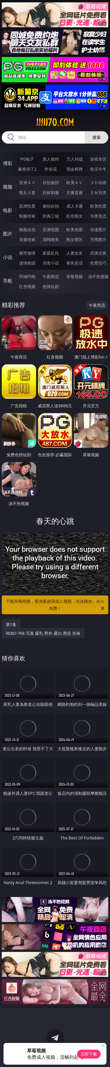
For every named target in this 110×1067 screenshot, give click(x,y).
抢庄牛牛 (98, 169)
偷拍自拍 (51, 206)
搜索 (96, 137)
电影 (7, 210)
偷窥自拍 (27, 229)
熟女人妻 (27, 192)
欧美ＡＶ (74, 182)
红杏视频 (27, 286)
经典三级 (51, 216)
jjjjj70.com (55, 122)
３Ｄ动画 (98, 182)
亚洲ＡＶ (27, 182)
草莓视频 (74, 276)
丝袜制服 (51, 192)
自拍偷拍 (51, 182)
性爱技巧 (98, 263)
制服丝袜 (27, 216)
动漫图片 (98, 229)
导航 (7, 280)
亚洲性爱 (27, 206)
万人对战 (74, 159)
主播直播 (74, 192)
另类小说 (51, 263)
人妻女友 (74, 253)
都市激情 (27, 253)
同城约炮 (27, 276)
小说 (7, 257)
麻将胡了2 (27, 169)
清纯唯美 (51, 239)
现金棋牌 (74, 169)
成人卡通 (74, 206)
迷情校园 (27, 263)
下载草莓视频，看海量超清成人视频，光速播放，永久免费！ (56, 605)
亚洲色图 (51, 229)
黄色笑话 (74, 263)
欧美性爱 (98, 206)
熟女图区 (74, 239)
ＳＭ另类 (98, 192)
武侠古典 (98, 253)
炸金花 (51, 169)
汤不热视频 (98, 276)
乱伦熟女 (74, 216)
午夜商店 (51, 276)
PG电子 (27, 159)
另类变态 (98, 216)
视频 (7, 187)
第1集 (11, 624)
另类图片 (98, 239)
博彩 (7, 163)
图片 (7, 233)
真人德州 (51, 159)
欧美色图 (74, 229)
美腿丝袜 (27, 239)
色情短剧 (51, 286)
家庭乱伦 (51, 253)
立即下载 (89, 1054)
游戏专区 (98, 159)
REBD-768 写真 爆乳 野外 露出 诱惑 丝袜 (43, 633)
